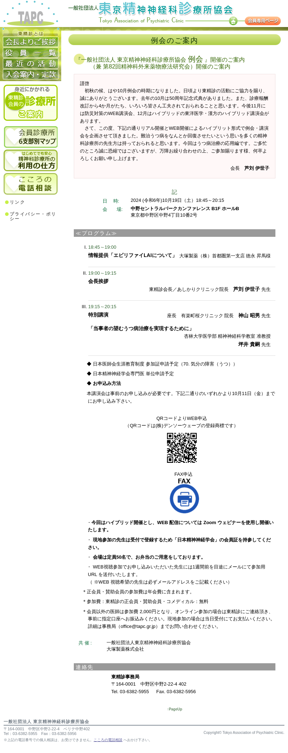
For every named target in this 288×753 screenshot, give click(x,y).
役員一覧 (30, 53)
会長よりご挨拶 (30, 42)
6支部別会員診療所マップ (31, 137)
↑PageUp (174, 709)
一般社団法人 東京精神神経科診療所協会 (152, 8)
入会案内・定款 (30, 74)
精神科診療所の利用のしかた (31, 159)
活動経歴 (30, 63)
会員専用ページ (263, 21)
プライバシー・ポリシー (33, 216)
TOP (233, 21)
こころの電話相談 (31, 183)
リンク (17, 202)
